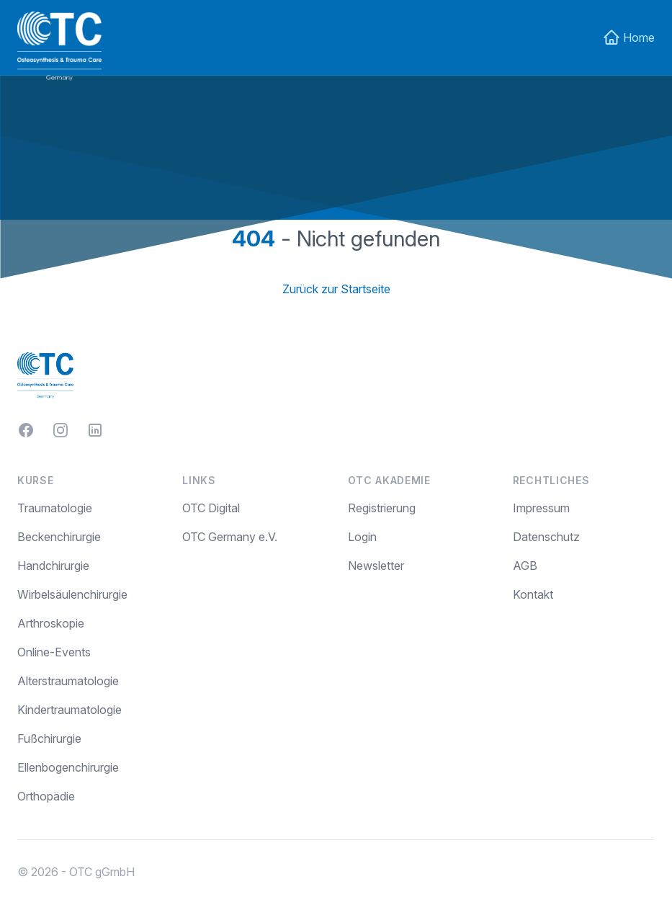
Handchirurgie (53, 565)
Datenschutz (546, 537)
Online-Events (54, 652)
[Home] (59, 46)
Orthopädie (46, 796)
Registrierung (382, 508)
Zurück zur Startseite (336, 289)
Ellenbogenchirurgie (68, 767)
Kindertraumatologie (69, 709)
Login (362, 537)
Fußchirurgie (49, 738)
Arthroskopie (50, 623)
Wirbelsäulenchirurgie (72, 594)
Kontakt (533, 594)
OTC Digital (211, 508)
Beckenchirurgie (59, 537)
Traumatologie (54, 508)
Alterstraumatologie (68, 681)
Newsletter (376, 565)
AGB (525, 565)
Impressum (541, 508)
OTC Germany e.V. (229, 537)
